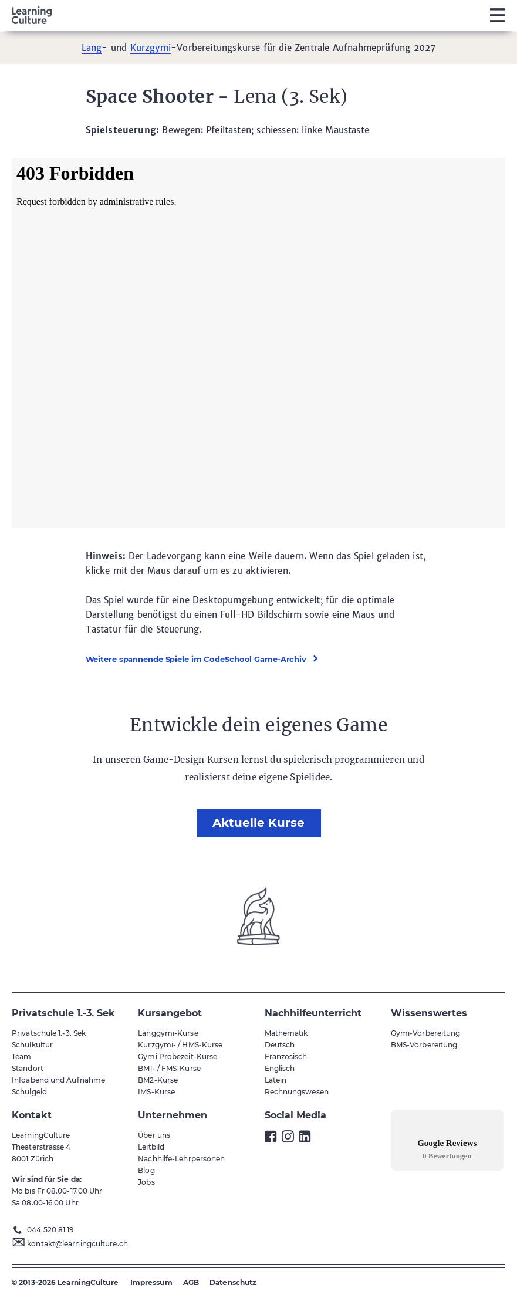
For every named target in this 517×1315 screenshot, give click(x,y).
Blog (146, 1170)
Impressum (151, 1282)
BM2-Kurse (158, 1080)
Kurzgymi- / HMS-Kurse (180, 1044)
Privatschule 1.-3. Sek (49, 1033)
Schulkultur (32, 1044)
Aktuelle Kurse (258, 823)
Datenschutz (232, 1282)
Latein (276, 1080)
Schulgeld (29, 1091)
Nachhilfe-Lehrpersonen (181, 1158)
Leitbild (151, 1146)
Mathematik (286, 1033)
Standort (27, 1068)
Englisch (280, 1068)
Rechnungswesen (297, 1091)
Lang (92, 47)
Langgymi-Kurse (168, 1033)
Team (21, 1056)
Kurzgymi (150, 47)
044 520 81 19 (50, 1229)
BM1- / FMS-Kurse (169, 1068)
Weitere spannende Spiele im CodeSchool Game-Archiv (196, 659)
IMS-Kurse (156, 1091)
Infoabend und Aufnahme (58, 1080)
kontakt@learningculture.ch (77, 1243)
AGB (191, 1282)
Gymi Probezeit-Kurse (177, 1056)
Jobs (146, 1182)
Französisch (286, 1056)
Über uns (154, 1135)
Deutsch (280, 1044)
